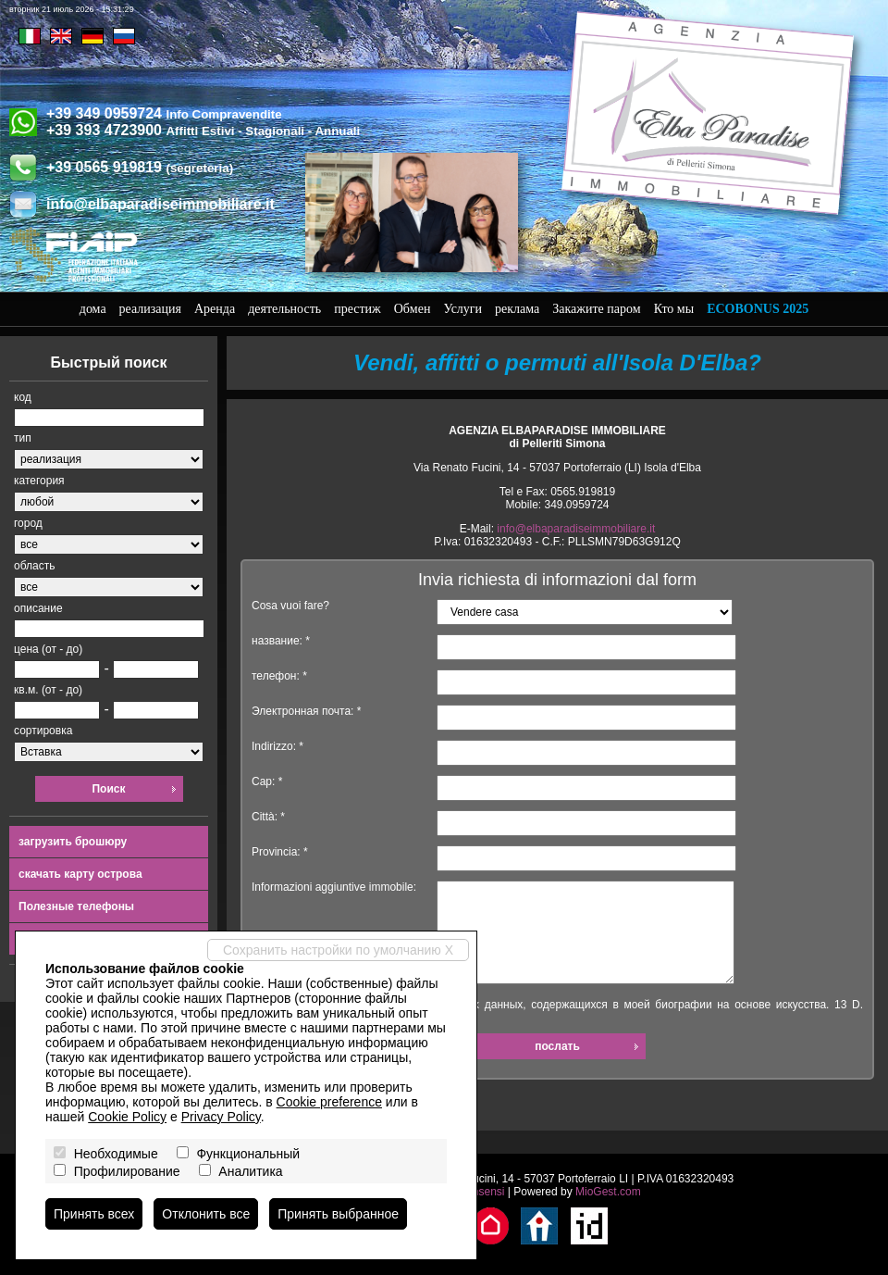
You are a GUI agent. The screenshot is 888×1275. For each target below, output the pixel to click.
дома (93, 309)
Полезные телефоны (76, 906)
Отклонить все (206, 1213)
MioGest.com (608, 1191)
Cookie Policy (127, 1116)
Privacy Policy (221, 1116)
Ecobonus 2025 (757, 309)
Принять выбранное (338, 1213)
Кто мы (674, 309)
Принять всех (94, 1213)
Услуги (462, 309)
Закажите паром (596, 309)
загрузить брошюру (72, 841)
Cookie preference (329, 1101)
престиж (357, 309)
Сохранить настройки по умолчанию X (338, 950)
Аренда (214, 309)
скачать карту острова (80, 874)
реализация (150, 309)
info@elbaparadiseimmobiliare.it (160, 204)
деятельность (284, 309)
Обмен (412, 309)
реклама (517, 309)
